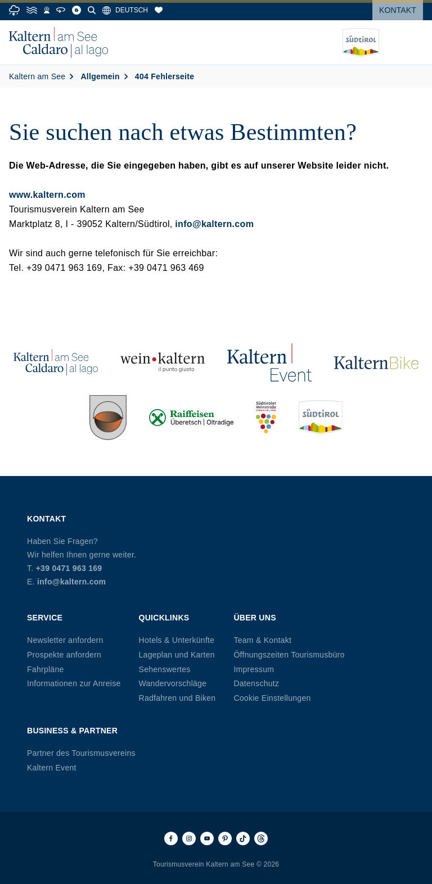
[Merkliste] (159, 10)
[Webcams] (47, 10)
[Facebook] (171, 838)
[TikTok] (243, 838)
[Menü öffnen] (414, 42)
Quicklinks (164, 617)
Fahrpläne (45, 669)
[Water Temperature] (31, 10)
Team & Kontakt (262, 640)
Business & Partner (72, 730)
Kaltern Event (51, 767)
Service (44, 617)
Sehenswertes (165, 669)
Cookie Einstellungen (271, 697)
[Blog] (76, 10)
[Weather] (14, 10)
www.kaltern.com (47, 195)
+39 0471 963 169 (69, 568)
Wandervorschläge (173, 683)
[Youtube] (207, 838)
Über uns (254, 617)
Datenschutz (256, 683)
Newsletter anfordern (65, 640)
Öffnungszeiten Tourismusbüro (288, 654)
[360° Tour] (60, 10)
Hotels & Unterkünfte (177, 640)
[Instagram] (189, 838)
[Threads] (261, 838)
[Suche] (92, 10)
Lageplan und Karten (177, 654)
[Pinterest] (225, 838)
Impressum (253, 669)
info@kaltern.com (214, 224)
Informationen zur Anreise (74, 683)
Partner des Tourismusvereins (81, 753)
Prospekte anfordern (64, 654)
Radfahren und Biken (177, 697)
